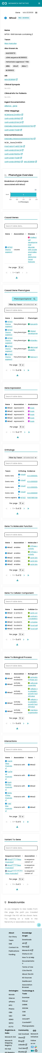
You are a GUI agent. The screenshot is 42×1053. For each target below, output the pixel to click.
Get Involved (23, 1034)
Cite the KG (27, 970)
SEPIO (11, 1023)
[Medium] (32, 1050)
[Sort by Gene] (11, 234)
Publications (14, 951)
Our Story (13, 937)
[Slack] (35, 1047)
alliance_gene (10, 106)
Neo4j (25, 947)
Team (11, 940)
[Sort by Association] (25, 234)
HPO (10, 1005)
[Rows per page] (21, 267)
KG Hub (8, 1049)
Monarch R (27, 950)
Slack (21, 1037)
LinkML (24, 1004)
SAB (10, 944)
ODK (24, 1015)
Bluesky (22, 1052)
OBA (10, 1012)
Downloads (26, 940)
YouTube (23, 1048)
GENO (11, 1019)
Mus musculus (10, 43)
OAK (24, 1012)
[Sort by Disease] (36, 234)
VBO (10, 1016)
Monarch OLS (10, 1037)
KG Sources (27, 978)
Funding (12, 954)
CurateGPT (26, 1022)
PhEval (25, 1001)
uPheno (12, 1002)
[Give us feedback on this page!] (39, 925)
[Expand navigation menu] (39, 3)
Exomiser (26, 997)
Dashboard (26, 981)
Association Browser (27, 986)
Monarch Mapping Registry (8, 1042)
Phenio (11, 1009)
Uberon (12, 998)
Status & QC (27, 954)
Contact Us (13, 947)
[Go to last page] (28, 370)
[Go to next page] (23, 370)
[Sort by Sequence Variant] (22, 856)
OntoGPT (26, 1019)
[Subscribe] (32, 1047)
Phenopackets (28, 1026)
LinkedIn (22, 1045)
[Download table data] (16, 277)
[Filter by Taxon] (23, 304)
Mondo (12, 994)
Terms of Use (27, 967)
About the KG (27, 974)
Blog (21, 1041)
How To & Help (28, 957)
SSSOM (25, 1008)
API (24, 943)
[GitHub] (36, 1050)
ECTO (11, 1027)
